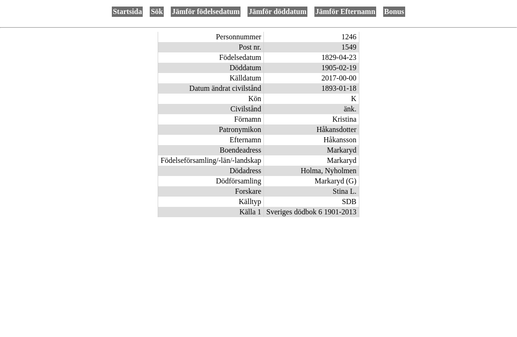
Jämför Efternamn (345, 11)
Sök (157, 11)
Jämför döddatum (277, 11)
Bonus (394, 11)
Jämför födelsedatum (206, 11)
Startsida (127, 11)
